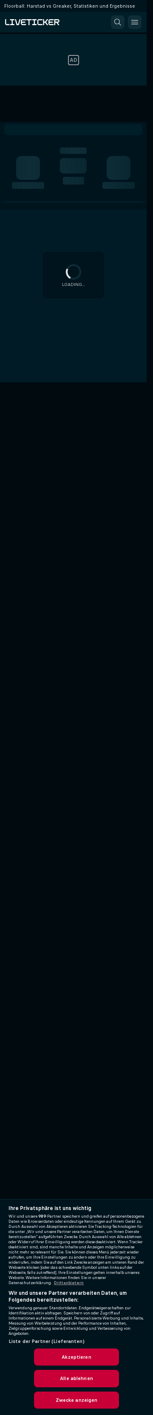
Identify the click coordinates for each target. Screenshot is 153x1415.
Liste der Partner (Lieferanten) (46, 1341)
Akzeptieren (76, 1357)
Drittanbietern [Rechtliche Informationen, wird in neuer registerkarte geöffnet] (69, 1282)
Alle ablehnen (76, 1378)
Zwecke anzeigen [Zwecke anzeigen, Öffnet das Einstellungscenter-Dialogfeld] (77, 1400)
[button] (118, 22)
